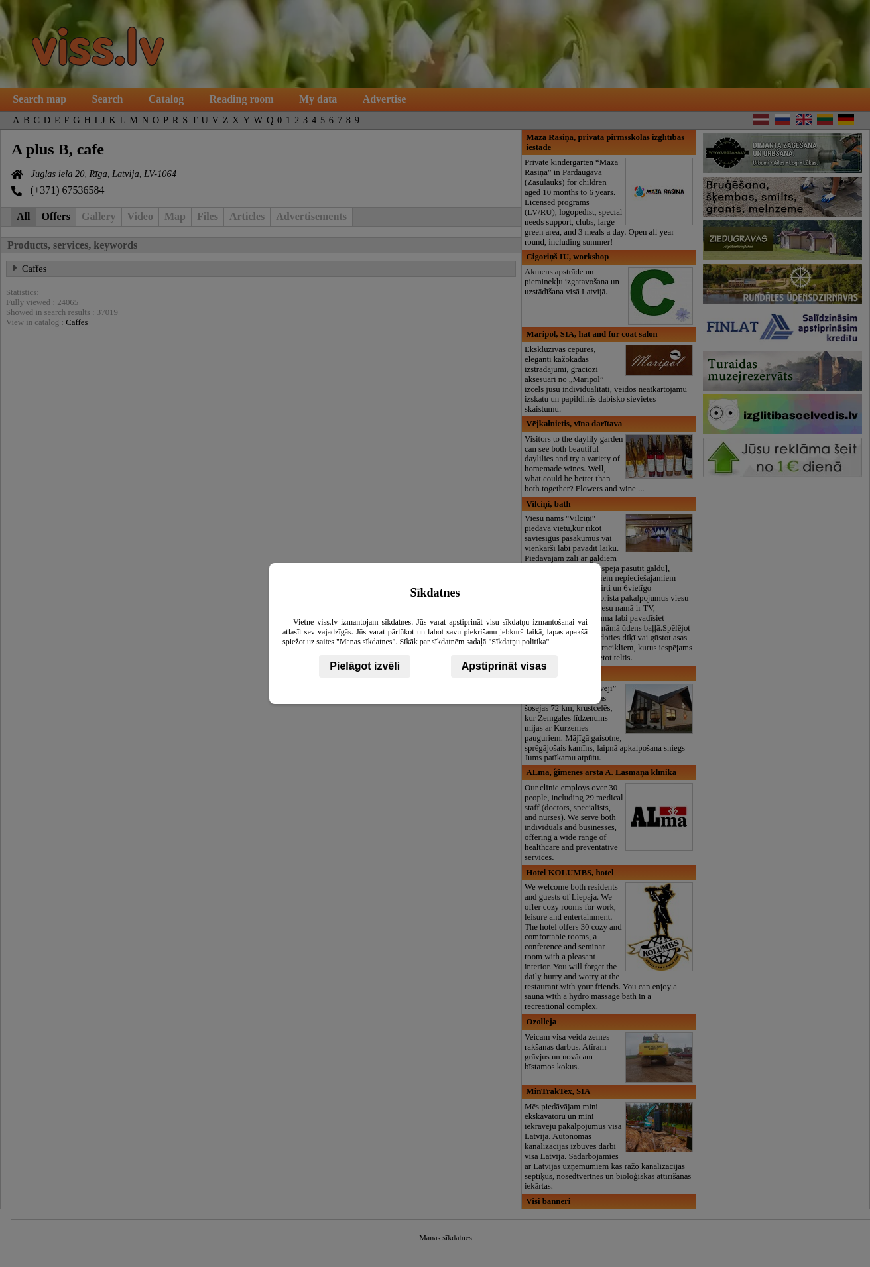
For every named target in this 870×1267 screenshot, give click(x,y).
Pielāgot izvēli (365, 666)
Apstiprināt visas (504, 666)
